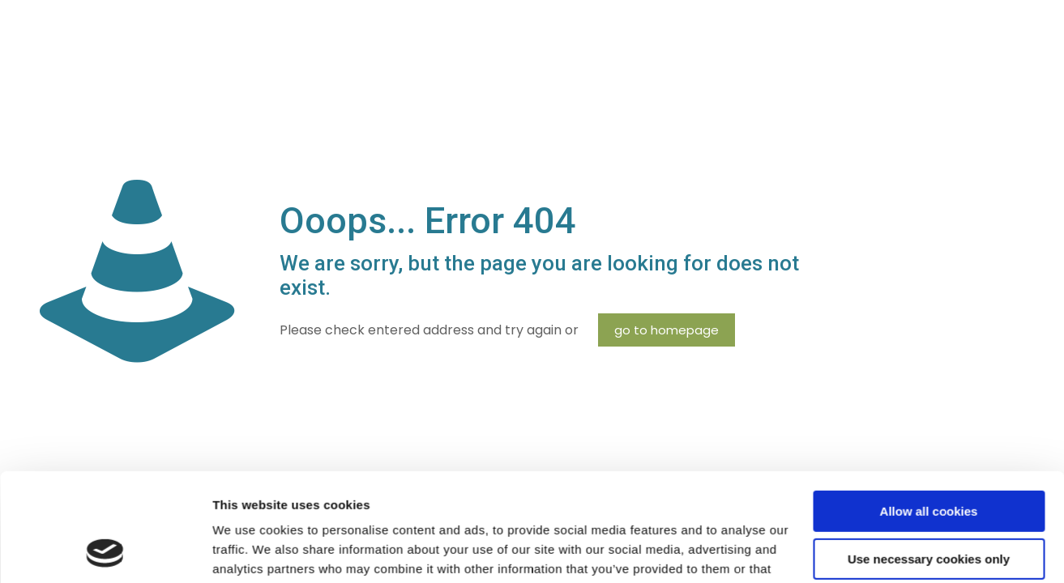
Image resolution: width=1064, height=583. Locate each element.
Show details (250, 551)
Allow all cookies (929, 410)
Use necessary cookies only (929, 457)
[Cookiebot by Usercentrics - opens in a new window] (105, 551)
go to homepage (666, 329)
